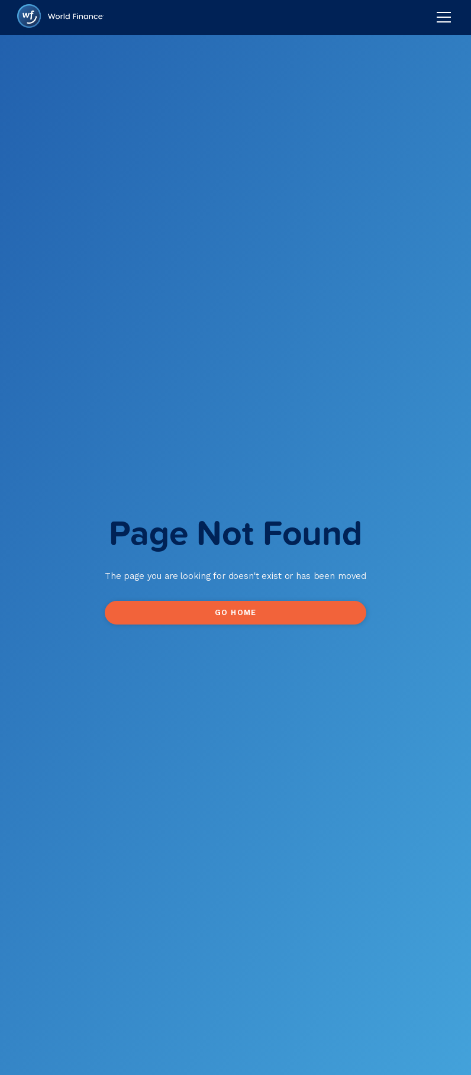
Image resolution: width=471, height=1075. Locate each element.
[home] (60, 17)
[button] (442, 17)
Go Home (235, 612)
